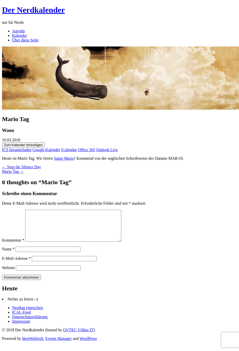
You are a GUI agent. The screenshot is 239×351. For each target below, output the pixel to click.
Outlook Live (107, 150)
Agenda (18, 31)
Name (8, 255)
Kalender (19, 35)
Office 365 (86, 150)
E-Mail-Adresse (16, 264)
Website (8, 274)
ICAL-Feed (21, 318)
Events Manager (58, 344)
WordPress (88, 344)
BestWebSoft (32, 344)
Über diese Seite (25, 40)
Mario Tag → (13, 171)
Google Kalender (46, 150)
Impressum (21, 327)
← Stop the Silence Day (21, 167)
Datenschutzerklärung (29, 323)
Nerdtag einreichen (27, 314)
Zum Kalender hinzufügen (23, 145)
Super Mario (64, 158)
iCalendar (69, 150)
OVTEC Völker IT (78, 336)
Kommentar (13, 246)
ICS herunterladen (17, 150)
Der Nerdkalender (33, 9)
